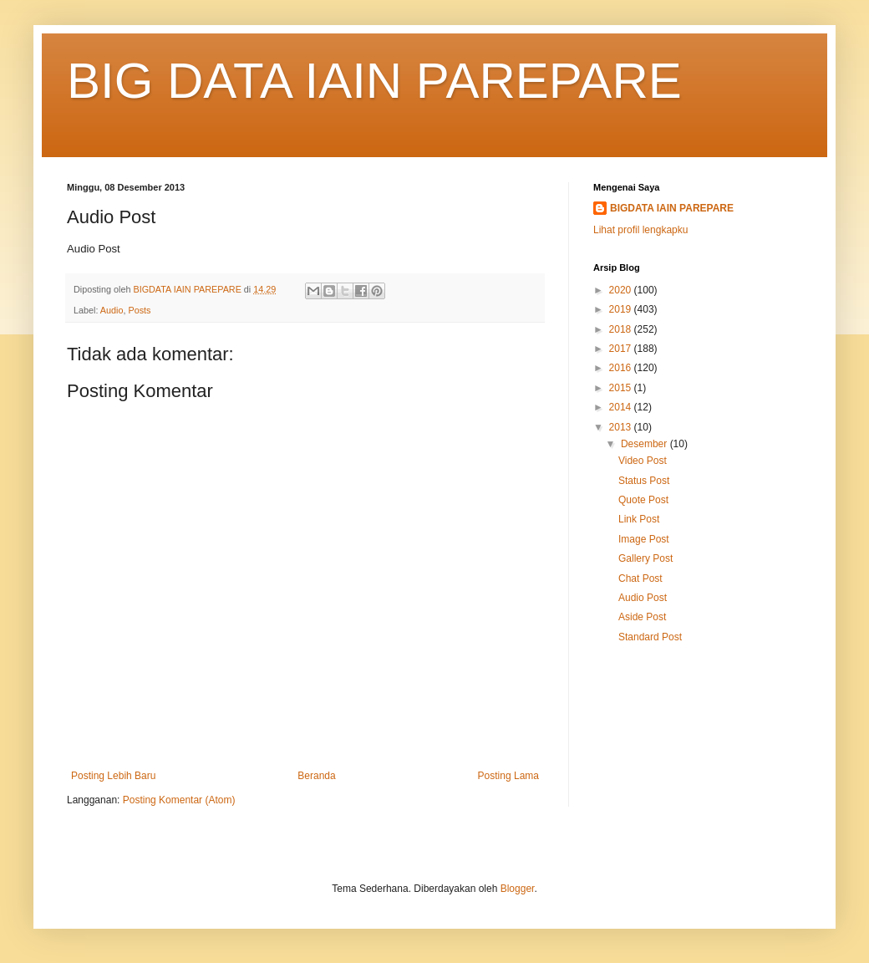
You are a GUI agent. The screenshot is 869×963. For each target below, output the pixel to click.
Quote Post (643, 500)
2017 (621, 348)
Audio (112, 310)
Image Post (643, 539)
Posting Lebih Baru (113, 776)
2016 (621, 368)
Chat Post (640, 578)
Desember (645, 444)
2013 (621, 427)
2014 (621, 407)
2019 (621, 309)
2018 (621, 329)
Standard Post (650, 637)
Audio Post (642, 598)
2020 (621, 290)
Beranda (316, 776)
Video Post (642, 460)
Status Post (643, 481)
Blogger (518, 888)
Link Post (638, 519)
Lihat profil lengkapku (640, 230)
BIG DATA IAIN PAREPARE (374, 81)
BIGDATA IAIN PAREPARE (672, 208)
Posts (139, 310)
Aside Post (642, 617)
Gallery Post (645, 558)
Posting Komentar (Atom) (179, 800)
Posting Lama (508, 776)
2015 (621, 388)
